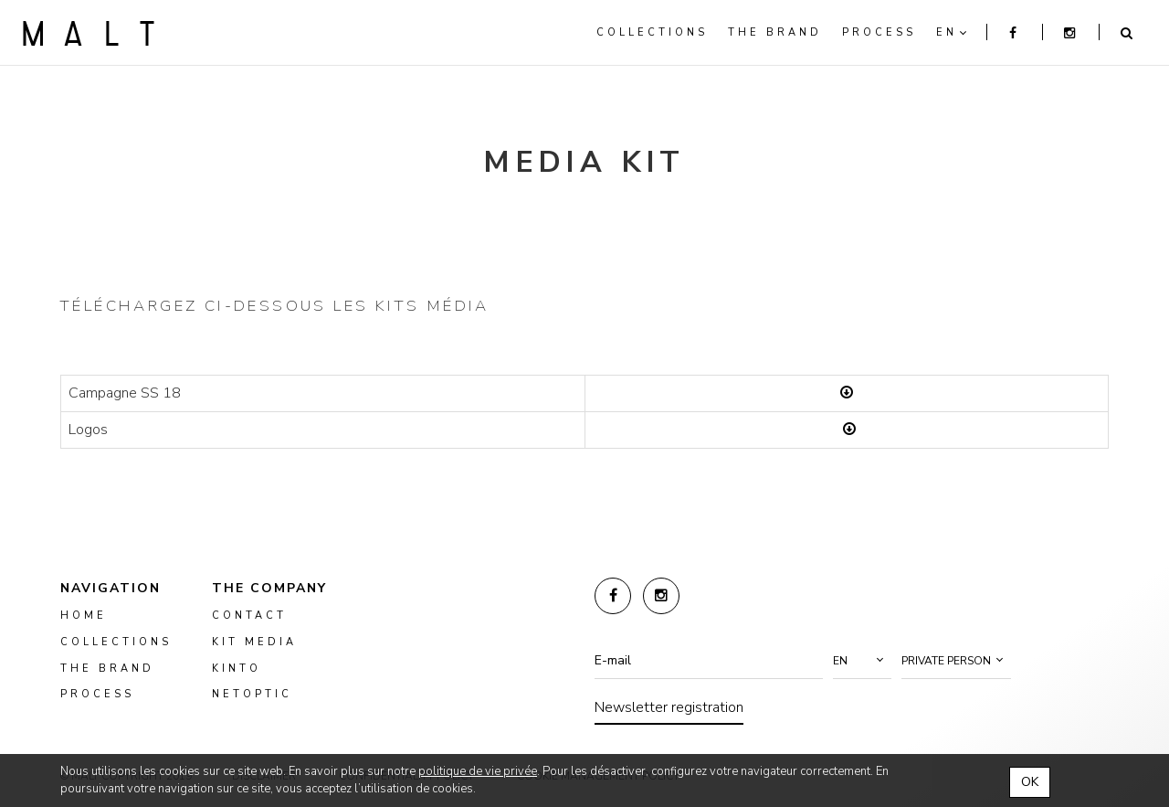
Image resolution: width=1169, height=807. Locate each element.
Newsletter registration (669, 707)
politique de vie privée (477, 771)
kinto (236, 668)
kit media (254, 642)
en (946, 32)
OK (1029, 782)
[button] (862, 660)
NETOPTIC (252, 694)
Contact (249, 615)
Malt (88, 33)
